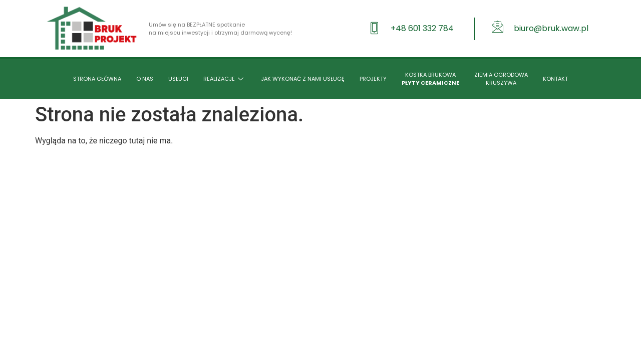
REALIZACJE (224, 79)
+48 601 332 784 (422, 28)
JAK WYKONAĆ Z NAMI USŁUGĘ (303, 79)
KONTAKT (555, 79)
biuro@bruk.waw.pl (551, 28)
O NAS (144, 79)
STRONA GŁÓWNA (97, 79)
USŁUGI (178, 79)
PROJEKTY (373, 79)
